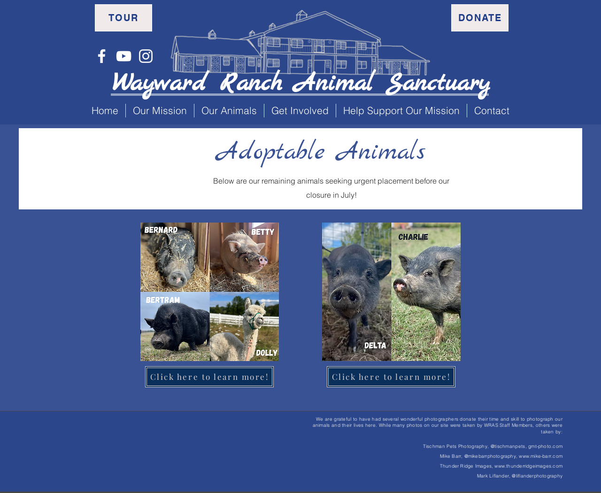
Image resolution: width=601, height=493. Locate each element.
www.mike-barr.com (540, 456)
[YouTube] (124, 56)
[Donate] (480, 17)
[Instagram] (146, 56)
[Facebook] (101, 56)
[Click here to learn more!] (209, 376)
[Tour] (123, 17)
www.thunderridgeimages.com (528, 466)
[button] (160, 110)
